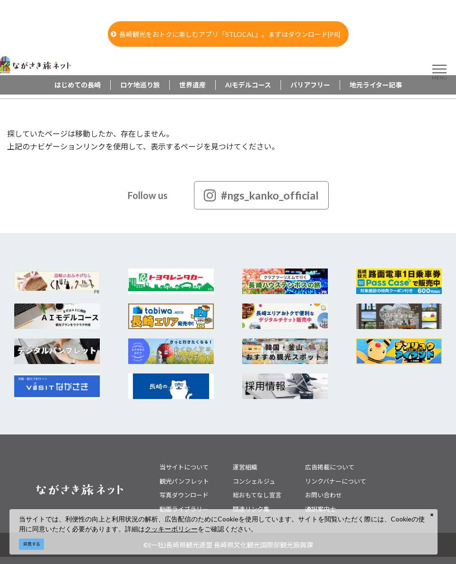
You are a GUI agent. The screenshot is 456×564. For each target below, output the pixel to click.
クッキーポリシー (171, 529)
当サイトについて (184, 467)
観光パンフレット (184, 481)
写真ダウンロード (184, 495)
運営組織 (245, 467)
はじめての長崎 (77, 85)
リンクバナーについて (335, 481)
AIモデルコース (248, 85)
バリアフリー (310, 85)
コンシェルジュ (254, 481)
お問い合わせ (323, 495)
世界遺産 (192, 85)
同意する (31, 544)
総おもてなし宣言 (257, 495)
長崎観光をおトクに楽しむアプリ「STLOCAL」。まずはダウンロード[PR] (225, 34)
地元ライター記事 (376, 85)
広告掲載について (329, 467)
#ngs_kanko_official (261, 195)
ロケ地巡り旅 (140, 85)
